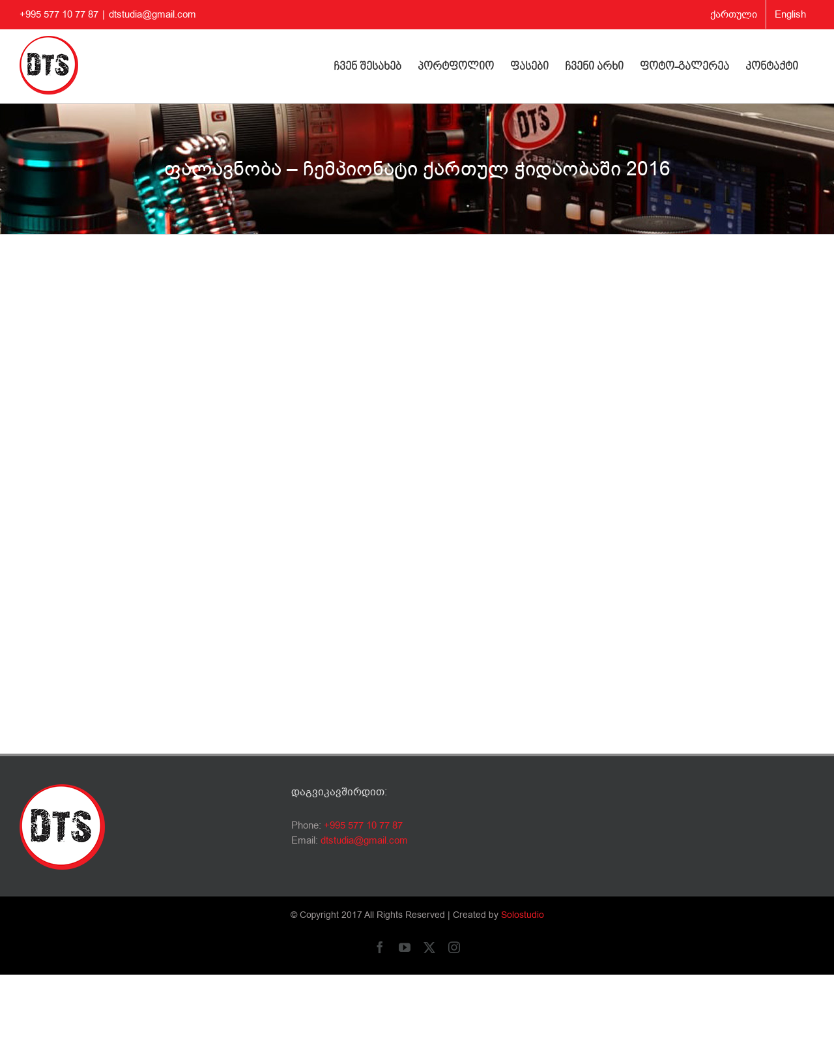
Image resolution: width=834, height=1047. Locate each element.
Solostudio (522, 915)
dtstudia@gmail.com (152, 14)
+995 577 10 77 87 (363, 825)
